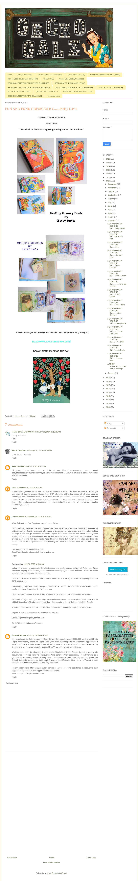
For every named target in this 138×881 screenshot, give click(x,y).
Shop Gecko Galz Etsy (76, 75)
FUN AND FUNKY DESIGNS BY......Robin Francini (114, 264)
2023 (108, 170)
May (110, 210)
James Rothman (19, 635)
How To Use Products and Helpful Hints (23, 79)
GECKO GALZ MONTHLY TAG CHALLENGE (25, 96)
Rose (14, 488)
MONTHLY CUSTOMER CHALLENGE (77, 92)
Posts (108, 423)
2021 (108, 177)
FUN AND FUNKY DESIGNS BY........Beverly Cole (114, 253)
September (113, 195)
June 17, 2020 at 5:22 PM (35, 466)
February (112, 221)
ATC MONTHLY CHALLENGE (19, 92)
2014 (108, 396)
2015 (108, 392)
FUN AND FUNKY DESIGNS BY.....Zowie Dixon (116, 302)
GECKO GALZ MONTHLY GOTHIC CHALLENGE (74, 88)
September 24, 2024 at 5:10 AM (38, 517)
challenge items (54, 96)
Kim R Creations (19, 450)
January (111, 373)
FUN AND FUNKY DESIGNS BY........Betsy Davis (116, 321)
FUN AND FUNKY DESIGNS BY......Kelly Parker (116, 226)
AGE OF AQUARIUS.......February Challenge (116, 366)
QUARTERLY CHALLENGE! (47, 92)
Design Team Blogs (25, 75)
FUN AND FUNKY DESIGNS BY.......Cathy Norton (114, 293)
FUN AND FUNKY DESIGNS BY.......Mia (114, 244)
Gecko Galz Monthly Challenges (71, 79)
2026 (108, 159)
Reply (14, 442)
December (112, 184)
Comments (110, 428)
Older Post (91, 858)
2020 (108, 181)
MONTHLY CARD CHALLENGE (110, 88)
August (111, 199)
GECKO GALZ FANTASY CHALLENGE (69, 83)
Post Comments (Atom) (57, 873)
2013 (108, 400)
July (110, 202)
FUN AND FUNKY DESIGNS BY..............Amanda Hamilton (116, 282)
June (110, 206)
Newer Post (12, 858)
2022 (108, 173)
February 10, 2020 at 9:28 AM (39, 450)
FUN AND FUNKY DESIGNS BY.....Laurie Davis (116, 347)
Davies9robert (18, 517)
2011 (108, 407)
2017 (108, 385)
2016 (108, 389)
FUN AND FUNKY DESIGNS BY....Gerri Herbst (115, 339)
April (110, 213)
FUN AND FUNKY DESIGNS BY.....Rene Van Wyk (115, 235)
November (112, 188)
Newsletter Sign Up (118, 569)
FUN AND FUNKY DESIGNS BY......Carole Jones (116, 273)
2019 (108, 378)
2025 (108, 162)
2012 (108, 403)
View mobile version (51, 862)
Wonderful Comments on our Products (105, 75)
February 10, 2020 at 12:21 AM (48, 432)
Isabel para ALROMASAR (23, 432)
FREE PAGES (48, 79)
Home (10, 75)
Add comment (12, 683)
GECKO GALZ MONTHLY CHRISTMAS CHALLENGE (28, 83)
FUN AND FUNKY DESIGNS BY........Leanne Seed (114, 357)
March (111, 217)
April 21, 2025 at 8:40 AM (34, 564)
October (111, 191)
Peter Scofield (18, 466)
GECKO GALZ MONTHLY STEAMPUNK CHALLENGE (29, 88)
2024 (108, 166)
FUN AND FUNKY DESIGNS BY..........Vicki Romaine (114, 311)
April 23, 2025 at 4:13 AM (37, 635)
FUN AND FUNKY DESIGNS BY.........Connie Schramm (114, 330)
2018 (108, 381)
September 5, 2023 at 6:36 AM (30, 488)
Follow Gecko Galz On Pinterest (50, 75)
